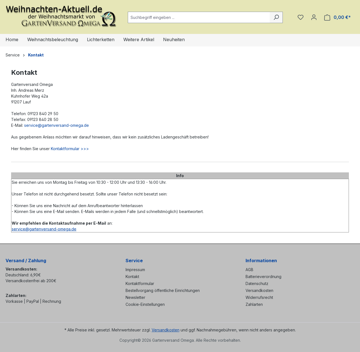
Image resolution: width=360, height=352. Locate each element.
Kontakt (132, 276)
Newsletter (135, 297)
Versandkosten (259, 290)
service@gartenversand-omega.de (56, 125)
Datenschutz (257, 283)
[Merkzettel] (300, 17)
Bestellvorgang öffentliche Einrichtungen (163, 290)
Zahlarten (254, 304)
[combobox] (199, 17)
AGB (249, 269)
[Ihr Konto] (314, 17)
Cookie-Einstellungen (145, 304)
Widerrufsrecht (259, 297)
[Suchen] (276, 17)
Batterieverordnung (263, 276)
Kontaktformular (140, 283)
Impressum (135, 269)
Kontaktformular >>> (70, 148)
